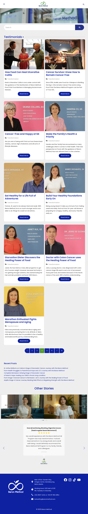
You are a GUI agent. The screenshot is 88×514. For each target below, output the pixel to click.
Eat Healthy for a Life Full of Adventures (20, 197)
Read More (24, 94)
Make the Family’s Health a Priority (61, 135)
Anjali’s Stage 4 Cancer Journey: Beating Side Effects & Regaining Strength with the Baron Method (39, 380)
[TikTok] (74, 479)
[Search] (39, 27)
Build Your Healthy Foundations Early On (64, 197)
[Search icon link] (84, 4)
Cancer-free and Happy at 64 (22, 134)
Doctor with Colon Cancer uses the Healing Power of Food (63, 259)
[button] (3, 406)
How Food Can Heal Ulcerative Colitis (22, 74)
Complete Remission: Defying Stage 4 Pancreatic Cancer (24, 373)
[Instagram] (70, 479)
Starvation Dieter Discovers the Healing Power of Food (22, 259)
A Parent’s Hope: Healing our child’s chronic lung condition (24, 375)
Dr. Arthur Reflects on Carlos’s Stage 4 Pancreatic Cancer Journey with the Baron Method (36, 368)
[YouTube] (79, 479)
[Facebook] (65, 479)
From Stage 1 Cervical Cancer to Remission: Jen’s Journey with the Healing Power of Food (36, 378)
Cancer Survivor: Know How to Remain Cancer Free (63, 74)
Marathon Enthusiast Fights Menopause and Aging (20, 321)
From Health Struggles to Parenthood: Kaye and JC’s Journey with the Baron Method (34, 371)
